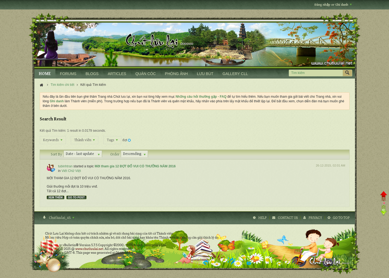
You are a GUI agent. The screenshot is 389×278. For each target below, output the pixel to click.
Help (262, 218)
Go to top (341, 218)
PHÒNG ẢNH (176, 74)
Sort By (56, 154)
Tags (112, 140)
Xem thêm (55, 197)
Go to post (76, 197)
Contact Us (288, 218)
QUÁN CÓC (145, 74)
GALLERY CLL (235, 74)
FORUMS (68, 74)
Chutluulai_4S (61, 218)
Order (114, 154)
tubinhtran (65, 166)
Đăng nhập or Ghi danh (333, 4)
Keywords (52, 140)
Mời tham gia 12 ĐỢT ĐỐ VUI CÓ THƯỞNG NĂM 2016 (135, 166)
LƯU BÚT (205, 74)
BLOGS (92, 74)
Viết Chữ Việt (71, 171)
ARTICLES (117, 74)
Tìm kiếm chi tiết (62, 85)
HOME (45, 73)
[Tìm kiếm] (316, 73)
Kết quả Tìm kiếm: (53, 131)
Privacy (315, 218)
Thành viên (84, 140)
